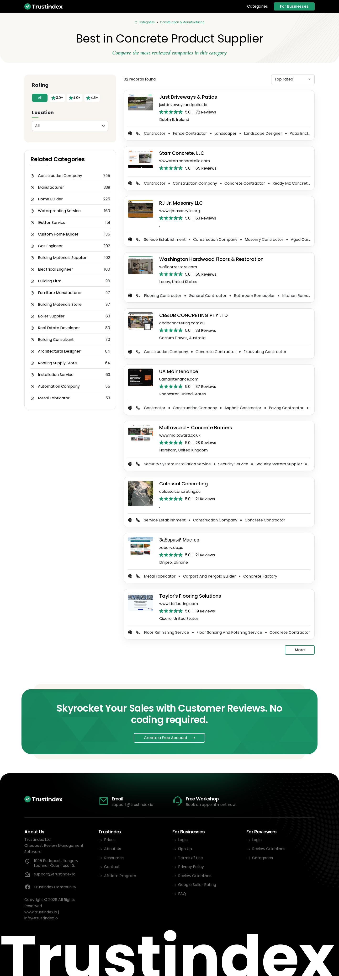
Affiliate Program (120, 876)
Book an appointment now (211, 804)
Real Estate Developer (59, 328)
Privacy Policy (191, 866)
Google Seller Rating (197, 884)
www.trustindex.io (40, 912)
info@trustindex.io (41, 918)
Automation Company (59, 386)
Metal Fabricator (54, 398)
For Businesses (294, 6)
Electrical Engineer (55, 269)
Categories (257, 6)
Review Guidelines (194, 876)
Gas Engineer (50, 246)
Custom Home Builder (58, 234)
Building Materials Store (60, 304)
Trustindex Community (50, 887)
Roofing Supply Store (57, 363)
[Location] (70, 126)
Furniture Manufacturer (60, 292)
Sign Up (185, 849)
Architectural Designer (59, 351)
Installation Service (56, 374)
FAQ (182, 893)
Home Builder (50, 199)
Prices (110, 839)
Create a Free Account (165, 737)
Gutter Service (51, 222)
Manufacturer (51, 187)
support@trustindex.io (132, 804)
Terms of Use (190, 858)
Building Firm (49, 281)
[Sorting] (293, 79)
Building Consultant (56, 339)
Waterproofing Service (59, 211)
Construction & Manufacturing (182, 22)
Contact (112, 866)
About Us (112, 849)
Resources (114, 858)
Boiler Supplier (51, 316)
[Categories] (144, 22)
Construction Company (60, 175)
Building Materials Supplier (62, 257)
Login (183, 839)
